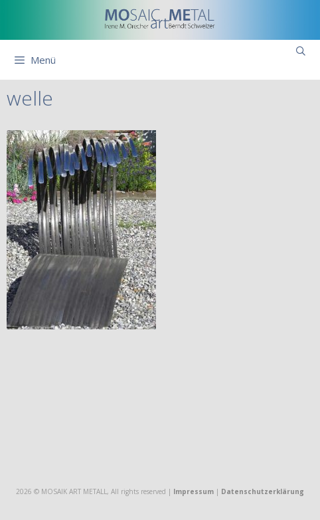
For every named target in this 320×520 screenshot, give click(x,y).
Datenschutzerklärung (262, 491)
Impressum (193, 491)
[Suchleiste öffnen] (300, 51)
